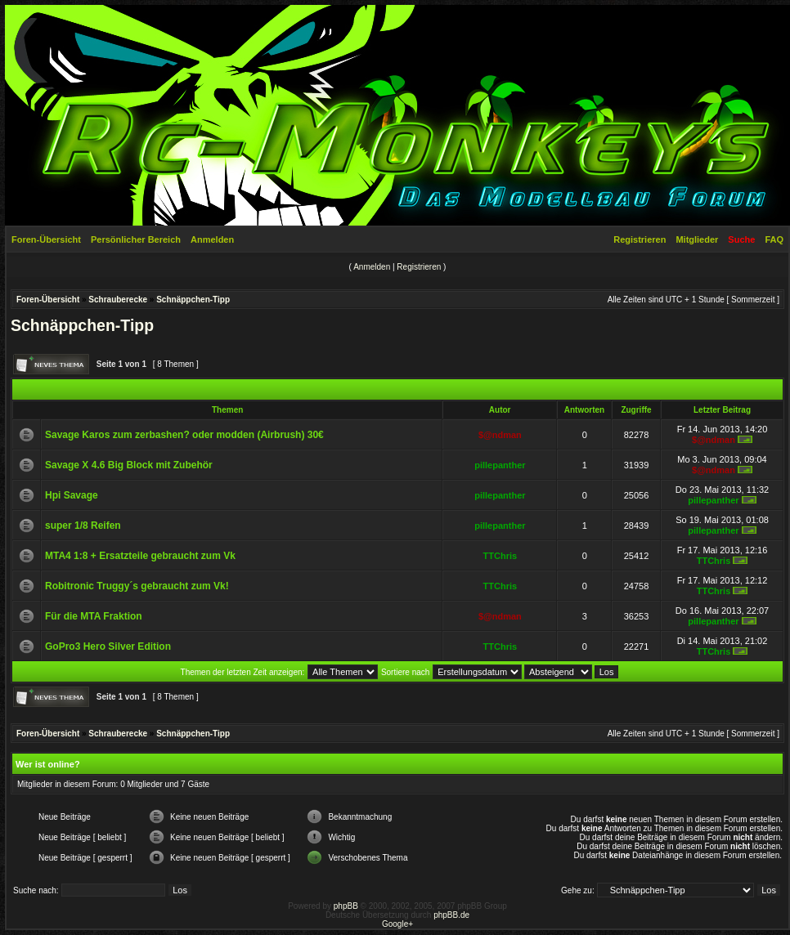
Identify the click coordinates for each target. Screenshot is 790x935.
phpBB (346, 905)
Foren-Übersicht (46, 239)
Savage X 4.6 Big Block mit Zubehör (129, 465)
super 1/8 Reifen (83, 525)
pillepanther (499, 465)
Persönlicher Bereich (136, 239)
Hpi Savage (71, 495)
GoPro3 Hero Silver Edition (108, 646)
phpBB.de (451, 914)
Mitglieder (697, 239)
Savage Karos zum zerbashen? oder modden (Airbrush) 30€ (184, 435)
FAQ (774, 239)
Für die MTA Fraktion (93, 616)
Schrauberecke (117, 299)
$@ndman (500, 435)
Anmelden (212, 239)
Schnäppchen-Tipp (193, 299)
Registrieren (639, 239)
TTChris (500, 556)
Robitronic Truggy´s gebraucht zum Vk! (137, 586)
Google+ (397, 923)
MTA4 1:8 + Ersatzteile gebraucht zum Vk (140, 555)
